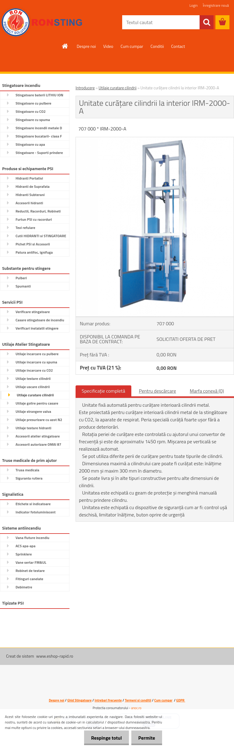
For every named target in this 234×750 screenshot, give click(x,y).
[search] (207, 22)
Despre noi (86, 46)
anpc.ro (136, 707)
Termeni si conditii (138, 700)
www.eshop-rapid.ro (54, 656)
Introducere (85, 88)
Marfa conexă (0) (207, 391)
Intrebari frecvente (108, 700)
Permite (146, 737)
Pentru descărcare (157, 391)
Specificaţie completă (103, 391)
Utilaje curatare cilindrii (117, 88)
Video (108, 46)
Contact (178, 46)
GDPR (180, 700)
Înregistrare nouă (216, 5)
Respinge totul (104, 737)
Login (194, 5)
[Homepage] (65, 46)
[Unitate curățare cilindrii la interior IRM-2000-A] (155, 139)
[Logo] (42, 22)
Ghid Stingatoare (79, 700)
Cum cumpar (132, 46)
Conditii (157, 46)
